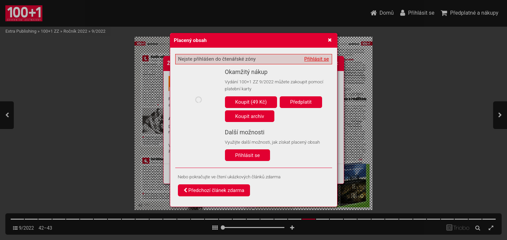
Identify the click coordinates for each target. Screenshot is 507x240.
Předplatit (301, 102)
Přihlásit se (316, 59)
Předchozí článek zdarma (214, 190)
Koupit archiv (249, 116)
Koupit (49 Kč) (251, 102)
